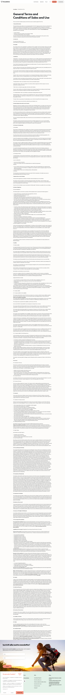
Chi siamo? (35, 690)
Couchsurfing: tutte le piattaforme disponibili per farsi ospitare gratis (54, 685)
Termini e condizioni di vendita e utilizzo (40, 684)
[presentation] (11, 663)
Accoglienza (15, 9)
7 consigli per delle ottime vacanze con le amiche (55, 688)
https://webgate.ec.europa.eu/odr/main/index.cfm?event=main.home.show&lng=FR (26, 638)
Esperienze (42, 1)
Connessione (60, 1)
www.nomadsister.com (44, 29)
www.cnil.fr (38, 575)
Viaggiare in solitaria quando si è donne (55, 682)
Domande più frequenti (37, 680)
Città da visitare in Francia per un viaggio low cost (55, 681)
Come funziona (36, 1)
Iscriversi (54, 1)
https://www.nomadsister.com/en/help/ (19, 297)
